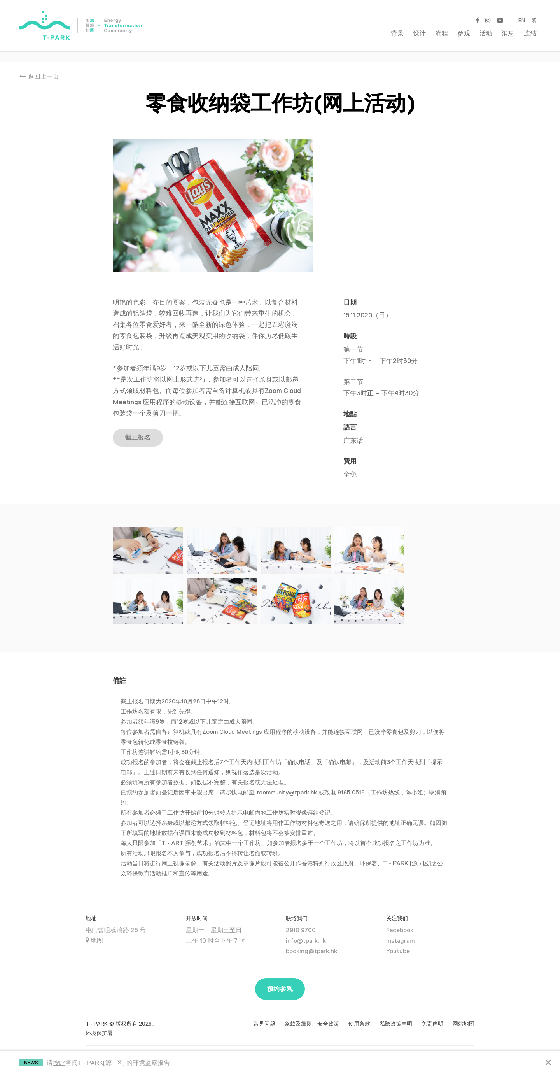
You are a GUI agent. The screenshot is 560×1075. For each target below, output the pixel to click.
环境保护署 (99, 1023)
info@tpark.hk (306, 930)
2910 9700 (301, 920)
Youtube (398, 941)
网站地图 (463, 1013)
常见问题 (264, 1013)
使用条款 (359, 1013)
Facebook (399, 920)
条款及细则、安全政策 (312, 1013)
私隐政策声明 (396, 1013)
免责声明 (432, 1013)
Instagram (400, 930)
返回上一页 (39, 66)
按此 (59, 1062)
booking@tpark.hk (311, 941)
